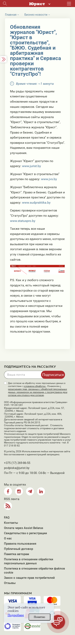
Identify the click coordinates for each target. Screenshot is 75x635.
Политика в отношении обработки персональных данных (28, 561)
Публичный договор (18, 549)
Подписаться (53, 374)
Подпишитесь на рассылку (30, 366)
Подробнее (16, 615)
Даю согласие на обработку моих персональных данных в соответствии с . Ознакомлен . (37, 389)
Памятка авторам (16, 554)
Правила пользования (20, 543)
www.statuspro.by (22, 221)
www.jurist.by (31, 166)
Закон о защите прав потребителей (29, 578)
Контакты (11, 523)
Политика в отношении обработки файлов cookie (34, 570)
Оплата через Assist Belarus (23, 528)
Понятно (39, 617)
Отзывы (10, 583)
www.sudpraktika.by (36, 202)
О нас (8, 538)
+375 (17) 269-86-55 (17, 463)
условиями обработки (34, 386)
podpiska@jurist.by (16, 468)
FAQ (6, 517)
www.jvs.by (49, 179)
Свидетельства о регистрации (25, 533)
